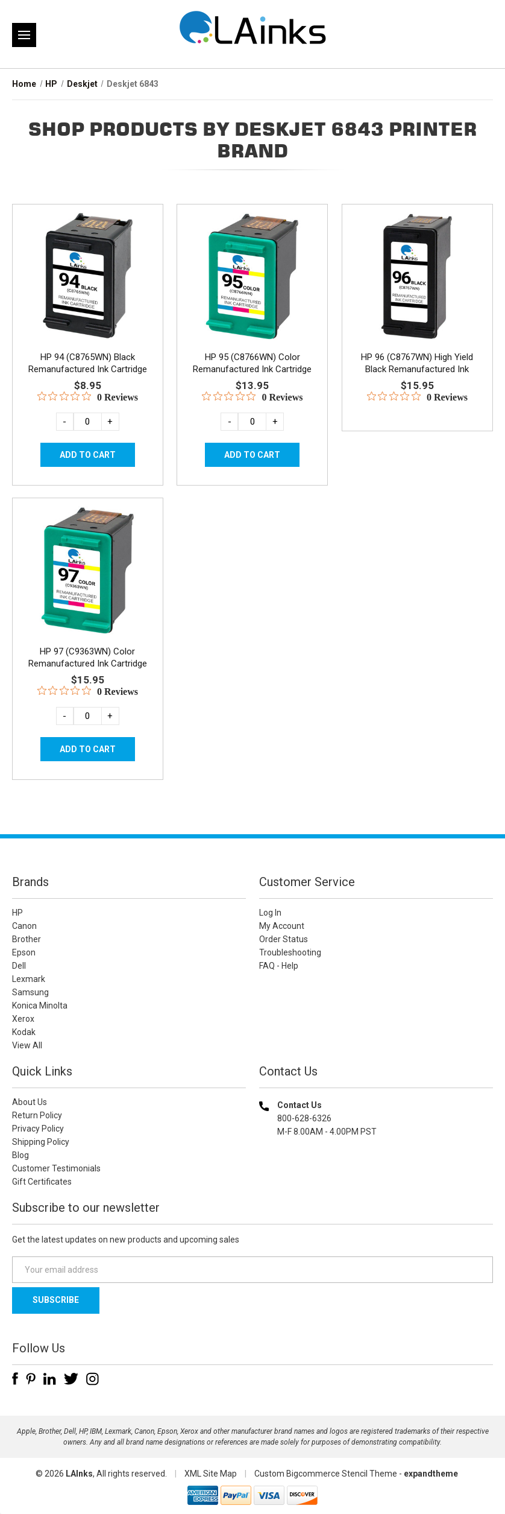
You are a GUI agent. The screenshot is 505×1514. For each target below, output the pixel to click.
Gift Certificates (42, 1181)
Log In (270, 912)
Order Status (283, 939)
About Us (29, 1102)
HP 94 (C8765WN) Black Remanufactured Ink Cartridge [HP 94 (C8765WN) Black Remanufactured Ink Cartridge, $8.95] (87, 363)
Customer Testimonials (56, 1168)
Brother (26, 939)
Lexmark (28, 979)
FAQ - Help (278, 966)
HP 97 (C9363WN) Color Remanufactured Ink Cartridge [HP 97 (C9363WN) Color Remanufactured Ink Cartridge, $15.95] (87, 657)
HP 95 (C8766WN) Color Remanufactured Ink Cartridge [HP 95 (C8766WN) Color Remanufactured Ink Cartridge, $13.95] (252, 363)
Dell (19, 966)
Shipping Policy (40, 1142)
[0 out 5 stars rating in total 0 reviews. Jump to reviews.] (87, 397)
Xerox (23, 1019)
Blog (20, 1155)
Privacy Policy (38, 1128)
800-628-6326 (304, 1118)
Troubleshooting (290, 952)
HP (17, 912)
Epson (24, 952)
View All (27, 1045)
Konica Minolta (39, 1005)
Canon (24, 926)
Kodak (24, 1032)
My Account (281, 926)
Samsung (30, 992)
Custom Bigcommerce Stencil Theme (325, 1473)
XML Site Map (210, 1473)
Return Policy (37, 1115)
